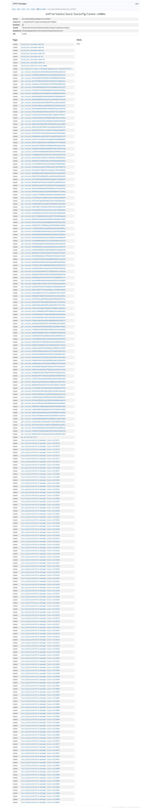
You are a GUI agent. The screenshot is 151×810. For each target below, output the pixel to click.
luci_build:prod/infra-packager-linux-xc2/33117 (40, 624)
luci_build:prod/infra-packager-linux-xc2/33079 (40, 738)
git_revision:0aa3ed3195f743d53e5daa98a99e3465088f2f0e (43, 376)
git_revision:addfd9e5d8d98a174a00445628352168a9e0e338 (43, 250)
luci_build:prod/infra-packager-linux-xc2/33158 (40, 499)
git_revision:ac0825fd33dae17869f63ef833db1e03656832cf (43, 397)
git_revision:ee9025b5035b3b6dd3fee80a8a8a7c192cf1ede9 (43, 419)
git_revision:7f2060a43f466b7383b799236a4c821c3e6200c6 (43, 330)
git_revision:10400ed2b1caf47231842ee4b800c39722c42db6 (43, 363)
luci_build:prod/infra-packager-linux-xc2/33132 (40, 578)
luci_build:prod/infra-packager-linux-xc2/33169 (40, 465)
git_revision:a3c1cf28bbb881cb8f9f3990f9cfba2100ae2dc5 (43, 311)
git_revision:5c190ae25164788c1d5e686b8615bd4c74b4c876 (43, 259)
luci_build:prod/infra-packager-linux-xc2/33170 (40, 462)
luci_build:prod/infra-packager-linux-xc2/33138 (40, 560)
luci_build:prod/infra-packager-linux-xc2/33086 (40, 716)
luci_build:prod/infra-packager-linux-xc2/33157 (40, 502)
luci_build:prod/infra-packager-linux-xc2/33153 (40, 514)
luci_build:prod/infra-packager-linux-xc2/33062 (40, 787)
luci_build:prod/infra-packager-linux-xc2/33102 (40, 667)
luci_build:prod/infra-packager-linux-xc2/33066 (40, 775)
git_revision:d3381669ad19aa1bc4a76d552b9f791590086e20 (43, 238)
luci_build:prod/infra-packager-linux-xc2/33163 (40, 483)
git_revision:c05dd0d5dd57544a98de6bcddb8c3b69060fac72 (43, 336)
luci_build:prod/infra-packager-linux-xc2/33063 (40, 784)
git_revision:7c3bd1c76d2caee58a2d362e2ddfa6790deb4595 (43, 379)
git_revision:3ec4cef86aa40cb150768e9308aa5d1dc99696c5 (43, 403)
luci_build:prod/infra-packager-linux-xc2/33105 (40, 658)
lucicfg (33, 9)
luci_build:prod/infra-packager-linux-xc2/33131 (40, 581)
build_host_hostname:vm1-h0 (32, 57)
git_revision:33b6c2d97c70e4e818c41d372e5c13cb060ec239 (43, 207)
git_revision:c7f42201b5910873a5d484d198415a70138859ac (43, 228)
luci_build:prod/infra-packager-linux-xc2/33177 (40, 440)
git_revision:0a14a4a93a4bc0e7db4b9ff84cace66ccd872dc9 (43, 103)
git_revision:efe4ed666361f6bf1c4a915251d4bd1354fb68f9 (43, 339)
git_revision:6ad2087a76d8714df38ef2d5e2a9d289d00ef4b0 (43, 274)
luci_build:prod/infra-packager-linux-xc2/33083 (40, 726)
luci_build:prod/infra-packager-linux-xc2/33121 (40, 612)
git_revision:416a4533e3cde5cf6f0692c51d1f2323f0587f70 (43, 167)
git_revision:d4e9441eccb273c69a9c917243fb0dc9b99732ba (43, 84)
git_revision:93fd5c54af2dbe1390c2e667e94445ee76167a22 (43, 391)
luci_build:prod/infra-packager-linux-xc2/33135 (40, 569)
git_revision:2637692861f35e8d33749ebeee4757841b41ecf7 (43, 367)
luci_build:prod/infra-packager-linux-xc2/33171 (40, 459)
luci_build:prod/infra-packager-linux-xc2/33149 (40, 526)
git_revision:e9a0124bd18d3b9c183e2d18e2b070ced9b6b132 (43, 428)
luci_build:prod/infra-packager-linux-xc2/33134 (40, 572)
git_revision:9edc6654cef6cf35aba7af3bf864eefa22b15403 (43, 357)
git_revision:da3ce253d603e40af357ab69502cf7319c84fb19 (43, 189)
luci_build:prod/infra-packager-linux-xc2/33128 (40, 591)
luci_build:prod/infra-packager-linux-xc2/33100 (40, 673)
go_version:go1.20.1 (29, 437)
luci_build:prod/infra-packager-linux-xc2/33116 (40, 627)
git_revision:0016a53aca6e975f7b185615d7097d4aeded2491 (43, 185)
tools (23, 9)
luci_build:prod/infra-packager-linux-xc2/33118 (40, 621)
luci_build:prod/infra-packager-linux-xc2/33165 (40, 477)
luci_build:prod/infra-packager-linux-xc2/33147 (40, 532)
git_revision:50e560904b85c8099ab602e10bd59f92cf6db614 (43, 235)
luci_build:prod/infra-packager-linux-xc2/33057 (40, 802)
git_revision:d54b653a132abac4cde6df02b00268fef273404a (43, 192)
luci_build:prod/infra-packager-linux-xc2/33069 (40, 766)
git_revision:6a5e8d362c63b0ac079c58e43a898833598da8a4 (43, 262)
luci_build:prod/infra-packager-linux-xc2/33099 (40, 677)
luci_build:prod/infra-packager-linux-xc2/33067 (40, 772)
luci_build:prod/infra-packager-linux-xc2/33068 (40, 769)
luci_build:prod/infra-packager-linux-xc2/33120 (40, 615)
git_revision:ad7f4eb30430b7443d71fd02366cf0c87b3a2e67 (43, 317)
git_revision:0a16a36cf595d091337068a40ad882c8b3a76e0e (43, 146)
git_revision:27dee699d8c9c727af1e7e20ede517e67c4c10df (43, 293)
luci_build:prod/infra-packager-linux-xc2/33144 (40, 541)
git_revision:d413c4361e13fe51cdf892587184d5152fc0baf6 (43, 121)
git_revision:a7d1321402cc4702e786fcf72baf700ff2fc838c (43, 422)
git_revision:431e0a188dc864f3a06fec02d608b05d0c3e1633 (43, 78)
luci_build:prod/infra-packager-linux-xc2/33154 (40, 511)
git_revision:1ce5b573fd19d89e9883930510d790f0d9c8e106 (43, 152)
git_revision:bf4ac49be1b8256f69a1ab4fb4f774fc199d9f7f (43, 112)
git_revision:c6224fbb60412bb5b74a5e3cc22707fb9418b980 (43, 231)
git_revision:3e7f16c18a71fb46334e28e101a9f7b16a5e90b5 (43, 133)
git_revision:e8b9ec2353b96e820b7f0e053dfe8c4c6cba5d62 (43, 124)
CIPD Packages (20, 4)
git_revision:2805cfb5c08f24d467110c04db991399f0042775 (43, 127)
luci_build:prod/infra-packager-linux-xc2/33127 (40, 594)
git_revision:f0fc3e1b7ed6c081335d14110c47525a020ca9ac (43, 201)
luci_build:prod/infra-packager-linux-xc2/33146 (40, 535)
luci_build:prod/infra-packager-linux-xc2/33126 (40, 597)
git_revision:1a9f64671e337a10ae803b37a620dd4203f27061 (43, 93)
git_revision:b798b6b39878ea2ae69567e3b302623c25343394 (43, 204)
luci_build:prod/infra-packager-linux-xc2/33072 (40, 756)
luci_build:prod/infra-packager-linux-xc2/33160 (40, 492)
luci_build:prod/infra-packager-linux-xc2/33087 (40, 713)
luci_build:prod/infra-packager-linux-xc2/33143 (40, 545)
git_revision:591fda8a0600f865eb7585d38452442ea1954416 (43, 109)
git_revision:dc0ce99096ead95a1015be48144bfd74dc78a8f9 (43, 281)
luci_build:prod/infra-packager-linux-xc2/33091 (40, 701)
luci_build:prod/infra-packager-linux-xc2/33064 (40, 781)
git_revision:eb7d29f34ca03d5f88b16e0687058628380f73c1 (43, 299)
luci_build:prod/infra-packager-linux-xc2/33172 (40, 456)
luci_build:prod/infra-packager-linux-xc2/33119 (40, 618)
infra (18, 9)
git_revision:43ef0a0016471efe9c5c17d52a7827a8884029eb (43, 213)
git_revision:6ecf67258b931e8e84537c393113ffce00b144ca (43, 81)
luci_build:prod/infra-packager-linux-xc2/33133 (40, 575)
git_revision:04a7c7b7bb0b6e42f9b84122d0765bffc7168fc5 (43, 416)
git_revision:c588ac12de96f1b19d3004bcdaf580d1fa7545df (43, 348)
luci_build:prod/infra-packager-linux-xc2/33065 (40, 778)
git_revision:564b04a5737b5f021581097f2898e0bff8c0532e (43, 253)
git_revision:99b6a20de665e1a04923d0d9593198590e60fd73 (43, 96)
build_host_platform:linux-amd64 (34, 66)
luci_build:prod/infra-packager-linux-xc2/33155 (40, 508)
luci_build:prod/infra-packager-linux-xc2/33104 (40, 661)
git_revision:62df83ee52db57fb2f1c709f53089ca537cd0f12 (43, 324)
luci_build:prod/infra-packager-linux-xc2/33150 (40, 523)
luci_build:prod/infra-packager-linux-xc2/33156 (40, 505)
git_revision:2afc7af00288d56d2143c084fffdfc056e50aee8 (43, 216)
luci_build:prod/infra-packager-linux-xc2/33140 (40, 554)
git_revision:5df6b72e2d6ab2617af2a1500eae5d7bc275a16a (43, 345)
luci (28, 9)
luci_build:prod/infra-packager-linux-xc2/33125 (40, 600)
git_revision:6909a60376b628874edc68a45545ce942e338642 (43, 296)
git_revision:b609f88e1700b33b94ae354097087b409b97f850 (43, 406)
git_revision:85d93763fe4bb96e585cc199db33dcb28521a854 (43, 176)
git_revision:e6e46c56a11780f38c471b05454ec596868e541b (43, 158)
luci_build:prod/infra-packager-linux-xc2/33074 (40, 750)
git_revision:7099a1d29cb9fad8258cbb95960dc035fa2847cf (43, 320)
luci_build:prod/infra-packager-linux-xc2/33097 (40, 683)
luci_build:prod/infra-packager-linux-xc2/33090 (40, 704)
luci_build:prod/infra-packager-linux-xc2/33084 (40, 723)
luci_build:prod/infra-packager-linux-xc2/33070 (40, 762)
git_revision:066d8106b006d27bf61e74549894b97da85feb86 (43, 333)
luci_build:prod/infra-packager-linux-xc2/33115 (40, 630)
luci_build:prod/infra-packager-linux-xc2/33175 (40, 446)
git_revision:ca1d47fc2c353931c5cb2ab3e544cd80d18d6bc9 (43, 139)
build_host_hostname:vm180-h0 (33, 60)
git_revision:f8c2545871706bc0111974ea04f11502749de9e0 (43, 170)
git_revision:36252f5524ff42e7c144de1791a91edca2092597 (43, 130)
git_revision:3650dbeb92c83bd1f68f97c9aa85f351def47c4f (43, 136)
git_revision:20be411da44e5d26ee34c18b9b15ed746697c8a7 (43, 382)
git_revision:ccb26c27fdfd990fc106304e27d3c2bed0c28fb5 (43, 195)
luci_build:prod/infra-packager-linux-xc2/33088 (40, 710)
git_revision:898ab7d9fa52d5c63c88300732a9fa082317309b (43, 219)
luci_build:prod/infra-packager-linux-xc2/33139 (40, 557)
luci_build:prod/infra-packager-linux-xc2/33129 (40, 588)
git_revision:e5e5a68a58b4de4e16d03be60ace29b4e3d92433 (43, 244)
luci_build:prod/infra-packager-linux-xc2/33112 (40, 640)
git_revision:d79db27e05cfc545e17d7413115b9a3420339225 (43, 284)
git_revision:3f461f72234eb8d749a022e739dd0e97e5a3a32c (43, 308)
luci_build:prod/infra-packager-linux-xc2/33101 (40, 670)
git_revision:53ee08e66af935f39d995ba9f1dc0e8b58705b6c (43, 327)
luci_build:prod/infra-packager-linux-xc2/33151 (40, 520)
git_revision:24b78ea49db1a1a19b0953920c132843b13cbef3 (43, 106)
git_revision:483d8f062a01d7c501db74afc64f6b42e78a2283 (43, 268)
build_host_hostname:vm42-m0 (32, 50)
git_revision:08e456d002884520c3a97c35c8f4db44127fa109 (43, 99)
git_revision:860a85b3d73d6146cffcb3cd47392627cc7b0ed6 (43, 385)
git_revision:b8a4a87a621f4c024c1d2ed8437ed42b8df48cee (43, 182)
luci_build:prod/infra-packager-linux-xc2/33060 (40, 793)
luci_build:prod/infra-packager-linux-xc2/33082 (40, 729)
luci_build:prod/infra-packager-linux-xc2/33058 (40, 799)
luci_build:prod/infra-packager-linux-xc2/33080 (40, 735)
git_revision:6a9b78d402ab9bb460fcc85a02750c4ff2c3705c (43, 305)
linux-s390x (41, 9)
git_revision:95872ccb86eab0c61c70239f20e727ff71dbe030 (43, 142)
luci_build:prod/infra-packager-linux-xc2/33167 (40, 471)
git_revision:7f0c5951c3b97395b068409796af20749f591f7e (43, 265)
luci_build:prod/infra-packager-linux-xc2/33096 (40, 686)
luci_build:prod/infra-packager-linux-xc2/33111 (40, 643)
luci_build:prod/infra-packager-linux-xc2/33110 (40, 646)
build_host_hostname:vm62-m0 (32, 44)
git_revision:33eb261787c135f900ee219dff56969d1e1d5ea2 (43, 225)
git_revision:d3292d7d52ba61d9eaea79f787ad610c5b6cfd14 (43, 351)
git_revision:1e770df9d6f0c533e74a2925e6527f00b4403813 (43, 164)
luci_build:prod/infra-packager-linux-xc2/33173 (40, 452)
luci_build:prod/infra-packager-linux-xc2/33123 (40, 606)
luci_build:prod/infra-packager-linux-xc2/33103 (40, 664)
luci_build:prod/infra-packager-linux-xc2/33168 (40, 468)
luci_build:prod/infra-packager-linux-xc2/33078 (40, 741)
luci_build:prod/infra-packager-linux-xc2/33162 (40, 486)
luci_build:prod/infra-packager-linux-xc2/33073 (40, 753)
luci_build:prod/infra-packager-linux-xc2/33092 (40, 698)
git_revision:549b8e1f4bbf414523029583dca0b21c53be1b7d (43, 360)
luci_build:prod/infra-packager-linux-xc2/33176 (40, 443)
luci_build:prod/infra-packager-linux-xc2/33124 (40, 603)
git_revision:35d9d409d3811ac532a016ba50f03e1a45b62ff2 (43, 247)
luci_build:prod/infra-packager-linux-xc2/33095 (40, 689)
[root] (13, 9)
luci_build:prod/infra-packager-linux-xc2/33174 (40, 449)
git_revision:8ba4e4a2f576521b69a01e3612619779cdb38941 (43, 302)
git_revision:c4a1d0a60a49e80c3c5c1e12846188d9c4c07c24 (43, 241)
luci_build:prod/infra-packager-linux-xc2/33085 (40, 719)
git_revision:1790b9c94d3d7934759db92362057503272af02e (43, 118)
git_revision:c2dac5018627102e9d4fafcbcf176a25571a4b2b (43, 409)
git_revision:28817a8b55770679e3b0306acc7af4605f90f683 (43, 290)
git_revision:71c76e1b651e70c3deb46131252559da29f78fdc (43, 388)
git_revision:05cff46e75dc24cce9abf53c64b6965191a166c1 (43, 425)
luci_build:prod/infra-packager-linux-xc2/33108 (40, 652)
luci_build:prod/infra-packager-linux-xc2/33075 (40, 747)
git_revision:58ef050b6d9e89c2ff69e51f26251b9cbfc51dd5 (43, 256)
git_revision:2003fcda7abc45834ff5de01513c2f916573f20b (43, 370)
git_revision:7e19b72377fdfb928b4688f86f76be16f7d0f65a (43, 90)
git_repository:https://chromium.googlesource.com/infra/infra (46, 69)
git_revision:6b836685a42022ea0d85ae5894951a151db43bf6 (43, 173)
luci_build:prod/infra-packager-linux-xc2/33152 (40, 517)
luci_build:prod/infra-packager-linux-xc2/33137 (40, 563)
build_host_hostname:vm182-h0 (33, 53)
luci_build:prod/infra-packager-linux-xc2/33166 (40, 474)
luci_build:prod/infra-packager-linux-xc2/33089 (40, 707)
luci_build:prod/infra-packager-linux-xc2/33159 (40, 495)
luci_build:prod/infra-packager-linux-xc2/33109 (40, 649)
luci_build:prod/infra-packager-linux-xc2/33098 (40, 680)
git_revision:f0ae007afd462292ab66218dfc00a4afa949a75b (43, 431)
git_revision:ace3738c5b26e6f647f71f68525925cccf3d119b (43, 271)
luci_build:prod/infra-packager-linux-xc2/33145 (40, 538)
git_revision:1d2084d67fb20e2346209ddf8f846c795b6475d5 (43, 149)
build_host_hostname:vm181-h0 (33, 63)
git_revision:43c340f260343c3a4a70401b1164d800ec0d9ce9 (43, 400)
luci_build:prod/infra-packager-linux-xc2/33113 (40, 637)
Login (136, 3)
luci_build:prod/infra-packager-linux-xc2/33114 (40, 634)
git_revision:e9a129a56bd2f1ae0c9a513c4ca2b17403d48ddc (43, 210)
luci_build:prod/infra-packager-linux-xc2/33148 (40, 529)
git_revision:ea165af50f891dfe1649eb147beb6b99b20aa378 (43, 287)
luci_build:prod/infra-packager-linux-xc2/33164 (40, 480)
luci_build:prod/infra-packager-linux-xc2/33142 (40, 548)
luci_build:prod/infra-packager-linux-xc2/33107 (40, 655)
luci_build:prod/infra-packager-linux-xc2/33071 (40, 759)
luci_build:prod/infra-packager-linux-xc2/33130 (40, 584)
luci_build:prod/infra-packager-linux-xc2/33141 (40, 551)
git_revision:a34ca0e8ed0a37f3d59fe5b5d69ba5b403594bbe (43, 314)
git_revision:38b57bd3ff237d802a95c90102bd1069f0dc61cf (43, 342)
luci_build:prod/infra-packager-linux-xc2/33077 (40, 744)
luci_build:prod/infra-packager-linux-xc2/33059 (40, 796)
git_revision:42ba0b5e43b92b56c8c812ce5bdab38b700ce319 (43, 75)
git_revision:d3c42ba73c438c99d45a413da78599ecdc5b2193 (43, 72)
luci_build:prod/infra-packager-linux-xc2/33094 (40, 692)
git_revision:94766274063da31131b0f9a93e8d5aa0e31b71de (43, 394)
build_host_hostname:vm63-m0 (32, 47)
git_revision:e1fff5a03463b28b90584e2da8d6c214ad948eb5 (43, 179)
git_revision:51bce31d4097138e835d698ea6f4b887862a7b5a (43, 222)
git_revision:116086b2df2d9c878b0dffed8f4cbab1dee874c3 (43, 373)
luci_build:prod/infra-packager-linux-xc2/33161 (40, 489)
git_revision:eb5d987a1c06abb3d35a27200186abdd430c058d (43, 161)
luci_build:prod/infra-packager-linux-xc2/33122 (40, 609)
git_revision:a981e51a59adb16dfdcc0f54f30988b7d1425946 (43, 413)
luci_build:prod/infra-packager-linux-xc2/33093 (40, 695)
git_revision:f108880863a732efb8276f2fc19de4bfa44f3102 (43, 155)
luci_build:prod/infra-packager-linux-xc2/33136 (40, 566)
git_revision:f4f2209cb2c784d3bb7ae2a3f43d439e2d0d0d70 (43, 198)
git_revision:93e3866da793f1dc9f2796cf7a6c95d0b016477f (43, 278)
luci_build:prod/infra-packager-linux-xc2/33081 (40, 732)
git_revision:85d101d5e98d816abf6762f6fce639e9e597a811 (43, 354)
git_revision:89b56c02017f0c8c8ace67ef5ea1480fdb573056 (43, 434)
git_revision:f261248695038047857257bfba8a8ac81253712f (43, 87)
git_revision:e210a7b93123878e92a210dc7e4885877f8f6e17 (43, 115)
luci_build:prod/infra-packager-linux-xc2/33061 (40, 790)
